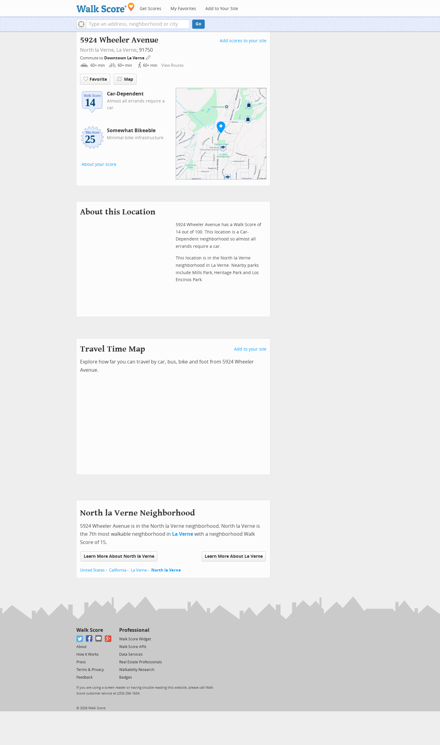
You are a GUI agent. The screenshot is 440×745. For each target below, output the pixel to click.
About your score (99, 164)
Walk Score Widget (135, 639)
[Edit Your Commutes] (148, 57)
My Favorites (183, 8)
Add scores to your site (243, 40)
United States (92, 570)
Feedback (84, 677)
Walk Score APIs (132, 647)
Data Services (131, 654)
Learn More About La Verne (234, 556)
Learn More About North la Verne (119, 556)
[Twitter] (79, 638)
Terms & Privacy (90, 670)
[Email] (98, 638)
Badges (125, 677)
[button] (81, 24)
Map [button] (125, 79)
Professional (134, 630)
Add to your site (250, 349)
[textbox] (138, 24)
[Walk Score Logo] (105, 7)
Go (198, 24)
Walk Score (89, 630)
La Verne (126, 50)
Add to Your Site (221, 8)
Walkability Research (136, 670)
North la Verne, (97, 50)
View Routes (172, 65)
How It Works (87, 654)
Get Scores (150, 8)
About (81, 647)
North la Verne (166, 570)
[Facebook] (89, 638)
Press (81, 662)
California (117, 570)
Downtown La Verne (124, 58)
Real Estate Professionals (140, 662)
